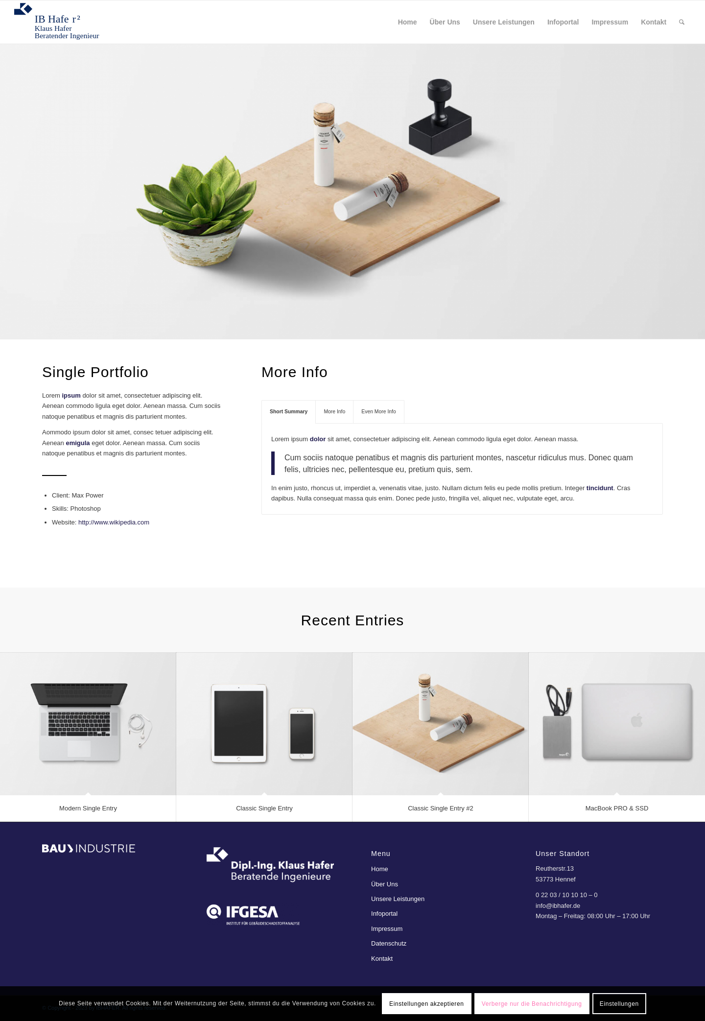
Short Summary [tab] (288, 411)
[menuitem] (407, 22)
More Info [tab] (334, 411)
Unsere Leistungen (397, 898)
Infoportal (384, 913)
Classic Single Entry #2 (440, 808)
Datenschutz (388, 943)
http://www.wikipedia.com (113, 522)
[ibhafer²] (61, 22)
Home (379, 869)
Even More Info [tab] (378, 411)
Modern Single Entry (88, 808)
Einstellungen (619, 1003)
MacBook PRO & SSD (617, 808)
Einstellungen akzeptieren (426, 1003)
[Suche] (682, 22)
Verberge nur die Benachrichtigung (532, 1003)
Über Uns (384, 884)
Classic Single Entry (264, 808)
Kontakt (382, 958)
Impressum (386, 928)
